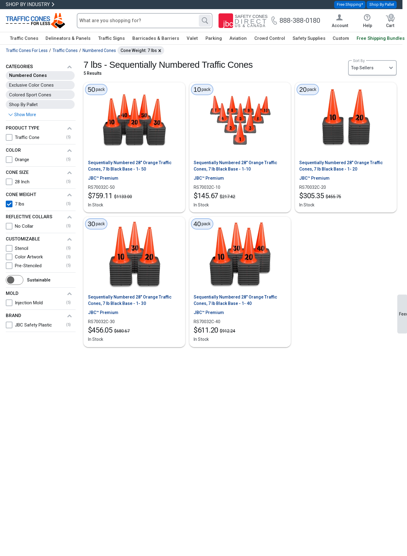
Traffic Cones (24, 38)
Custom (341, 38)
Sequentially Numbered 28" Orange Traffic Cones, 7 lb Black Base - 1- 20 (341, 165)
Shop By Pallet (381, 4)
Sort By (359, 61)
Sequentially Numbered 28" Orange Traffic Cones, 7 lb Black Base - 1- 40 (235, 300)
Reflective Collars (29, 216)
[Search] (205, 21)
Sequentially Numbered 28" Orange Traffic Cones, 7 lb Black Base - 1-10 (235, 165)
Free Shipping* (350, 4)
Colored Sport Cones (30, 95)
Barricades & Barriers (155, 38)
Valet (192, 38)
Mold (12, 293)
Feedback (403, 314)
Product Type (22, 128)
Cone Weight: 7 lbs (138, 50)
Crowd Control (269, 38)
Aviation (238, 38)
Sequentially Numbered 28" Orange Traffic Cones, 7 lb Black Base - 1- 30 (129, 300)
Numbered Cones (28, 75)
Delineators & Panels (68, 38)
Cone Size (17, 172)
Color (13, 150)
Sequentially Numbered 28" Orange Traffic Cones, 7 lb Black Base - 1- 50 (129, 165)
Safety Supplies (309, 38)
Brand (13, 315)
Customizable (23, 239)
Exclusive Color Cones (31, 85)
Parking (213, 38)
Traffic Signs (111, 38)
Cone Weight (21, 194)
